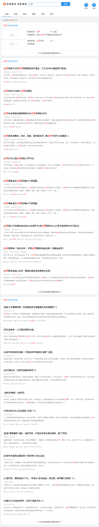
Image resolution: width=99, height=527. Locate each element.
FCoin (40, 447)
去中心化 (25, 343)
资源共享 (38, 262)
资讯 (25, 14)
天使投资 (30, 239)
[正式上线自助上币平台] (19, 158)
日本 (40, 41)
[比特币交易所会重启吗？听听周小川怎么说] (24, 456)
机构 (16, 14)
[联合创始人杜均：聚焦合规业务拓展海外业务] (27, 271)
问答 (43, 14)
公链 (7, 424)
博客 (34, 14)
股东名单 (14, 149)
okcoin (21, 239)
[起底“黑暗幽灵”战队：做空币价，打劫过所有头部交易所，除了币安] (35, 433)
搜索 (65, 4)
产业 (7, 194)
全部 (7, 14)
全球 (13, 104)
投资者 (14, 514)
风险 (7, 514)
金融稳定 (24, 469)
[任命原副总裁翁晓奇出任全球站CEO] (25, 113)
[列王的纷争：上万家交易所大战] (19, 330)
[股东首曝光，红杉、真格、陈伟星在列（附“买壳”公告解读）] (36, 136)
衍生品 (8, 384)
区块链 (15, 194)
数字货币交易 (30, 447)
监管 (30, 262)
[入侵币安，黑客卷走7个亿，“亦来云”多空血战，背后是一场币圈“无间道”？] (39, 478)
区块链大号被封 (22, 321)
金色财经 (42, 321)
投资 (31, 492)
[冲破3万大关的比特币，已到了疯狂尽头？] (23, 501)
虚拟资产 (24, 82)
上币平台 (8, 172)
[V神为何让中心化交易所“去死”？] (19, 411)
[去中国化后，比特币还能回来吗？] (20, 370)
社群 (13, 424)
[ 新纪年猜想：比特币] (14, 393)
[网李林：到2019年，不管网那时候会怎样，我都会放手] (33, 248)
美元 (7, 239)
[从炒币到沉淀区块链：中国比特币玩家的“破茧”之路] (28, 352)
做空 (7, 447)
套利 (13, 447)
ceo (7, 127)
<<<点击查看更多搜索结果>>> (49, 53)
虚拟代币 (8, 469)
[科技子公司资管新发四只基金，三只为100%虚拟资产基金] (35, 68)
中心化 (20, 424)
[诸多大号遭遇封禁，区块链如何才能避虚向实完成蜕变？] (30, 307)
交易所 (17, 343)
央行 (17, 469)
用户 (52, 14)
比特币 (16, 262)
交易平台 (39, 239)
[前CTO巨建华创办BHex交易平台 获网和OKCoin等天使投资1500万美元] (41, 226)
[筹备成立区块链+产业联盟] (20, 181)
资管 (8, 82)
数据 (21, 514)
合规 (7, 284)
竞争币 (8, 262)
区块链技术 (9, 321)
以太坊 (28, 424)
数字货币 (8, 343)
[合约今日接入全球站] (18, 91)
